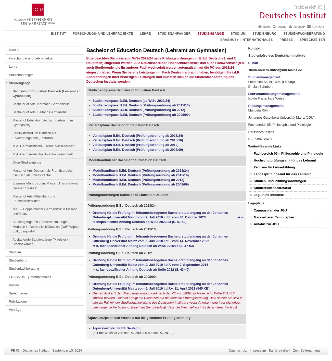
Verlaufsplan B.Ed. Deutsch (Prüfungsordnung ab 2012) (135, 145)
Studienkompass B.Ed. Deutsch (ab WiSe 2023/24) (131, 101)
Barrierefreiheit (279, 350)
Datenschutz (238, 350)
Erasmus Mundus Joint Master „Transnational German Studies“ (45, 185)
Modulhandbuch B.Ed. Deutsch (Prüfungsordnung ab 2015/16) (141, 175)
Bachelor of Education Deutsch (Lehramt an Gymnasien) (46, 93)
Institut (58, 33)
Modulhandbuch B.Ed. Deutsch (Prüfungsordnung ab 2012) (138, 180)
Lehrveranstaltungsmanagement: (274, 94)
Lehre (145, 33)
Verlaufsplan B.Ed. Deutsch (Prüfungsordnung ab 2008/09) (138, 150)
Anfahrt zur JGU (266, 224)
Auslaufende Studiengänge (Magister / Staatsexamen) (40, 242)
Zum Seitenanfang (306, 350)
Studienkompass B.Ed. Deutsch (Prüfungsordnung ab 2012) (139, 110)
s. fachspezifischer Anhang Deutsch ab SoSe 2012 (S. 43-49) (142, 269)
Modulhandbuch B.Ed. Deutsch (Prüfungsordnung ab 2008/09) (141, 184)
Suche (282, 27)
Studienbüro (264, 33)
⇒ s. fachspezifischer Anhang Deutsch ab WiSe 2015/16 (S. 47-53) (143, 246)
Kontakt (318, 27)
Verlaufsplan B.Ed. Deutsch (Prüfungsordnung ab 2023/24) (138, 136)
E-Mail (253, 63)
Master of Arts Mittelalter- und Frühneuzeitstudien (33, 198)
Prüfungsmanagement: (266, 106)
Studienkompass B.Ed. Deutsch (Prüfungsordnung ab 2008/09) (141, 115)
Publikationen (19, 301)
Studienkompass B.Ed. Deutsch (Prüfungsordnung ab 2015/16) (141, 105)
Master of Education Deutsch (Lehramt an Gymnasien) (42, 122)
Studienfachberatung (304, 33)
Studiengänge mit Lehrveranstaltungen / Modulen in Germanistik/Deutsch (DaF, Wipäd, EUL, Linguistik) (45, 226)
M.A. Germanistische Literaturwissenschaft (43, 146)
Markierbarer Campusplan (274, 217)
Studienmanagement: (265, 77)
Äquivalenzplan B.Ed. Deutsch (116, 328)
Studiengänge (210, 33)
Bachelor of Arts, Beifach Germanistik (39, 112)
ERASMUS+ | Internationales (246, 40)
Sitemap (299, 27)
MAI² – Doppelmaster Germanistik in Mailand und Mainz (45, 211)
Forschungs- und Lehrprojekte (103, 33)
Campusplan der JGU (270, 210)
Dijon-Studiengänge (26, 162)
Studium (238, 33)
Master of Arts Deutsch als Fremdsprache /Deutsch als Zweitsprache (42, 173)
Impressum (258, 350)
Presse (286, 40)
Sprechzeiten (312, 40)
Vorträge (15, 310)
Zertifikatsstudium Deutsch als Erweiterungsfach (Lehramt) (34, 135)
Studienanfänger (174, 33)
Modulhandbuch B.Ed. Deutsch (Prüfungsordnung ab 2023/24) (141, 170)
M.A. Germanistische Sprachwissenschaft (42, 154)
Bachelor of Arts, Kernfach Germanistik (40, 104)
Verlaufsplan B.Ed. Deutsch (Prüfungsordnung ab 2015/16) (138, 140)
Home (267, 27)
